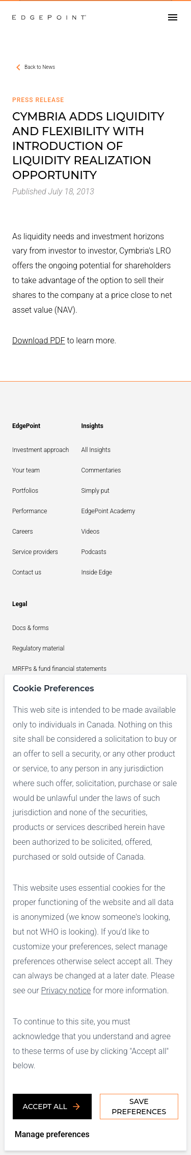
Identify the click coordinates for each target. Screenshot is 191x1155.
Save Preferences (139, 1106)
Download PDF (38, 340)
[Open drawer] (173, 17)
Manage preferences (52, 1134)
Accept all (52, 1106)
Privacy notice (66, 990)
